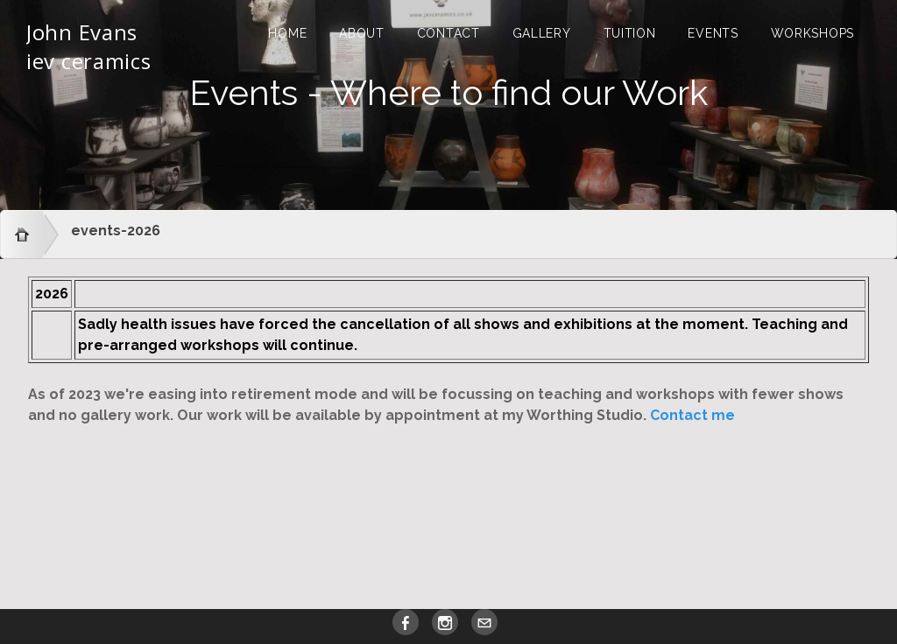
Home (287, 33)
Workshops (812, 33)
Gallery (541, 33)
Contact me (692, 415)
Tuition (630, 33)
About (362, 33)
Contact (448, 33)
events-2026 (115, 230)
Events (713, 33)
